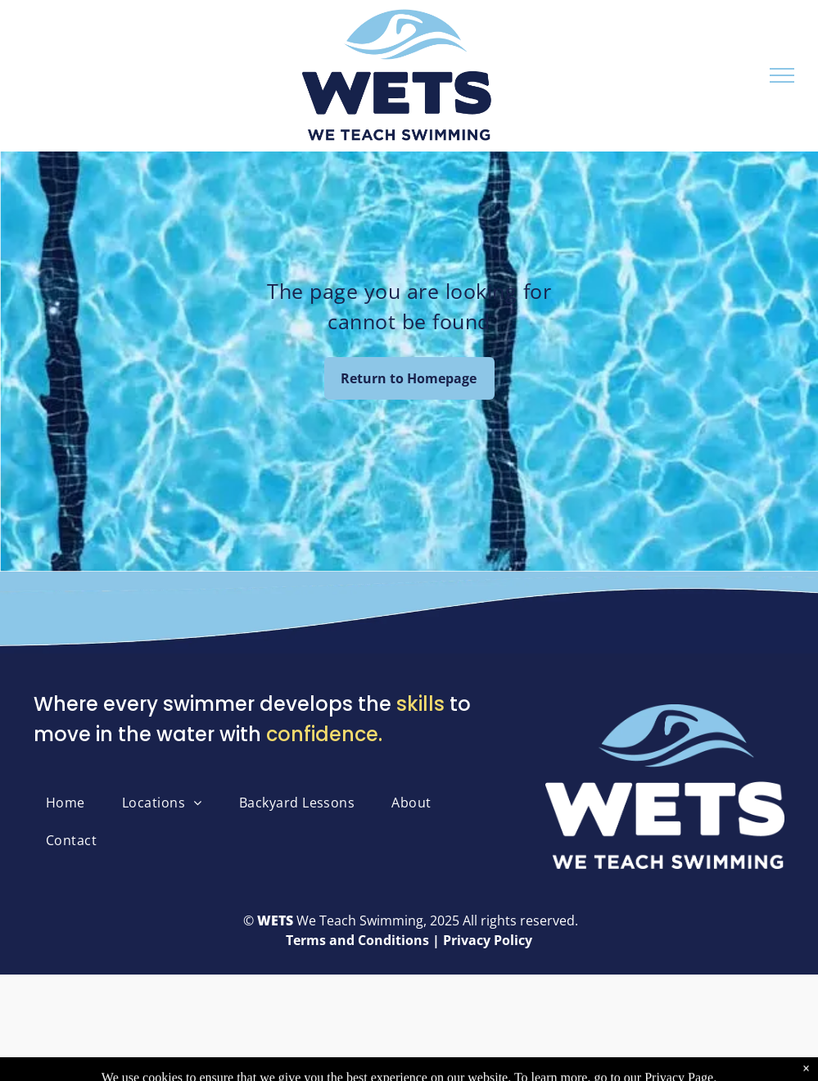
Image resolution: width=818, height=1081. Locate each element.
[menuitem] (72, 802)
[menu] (782, 75)
